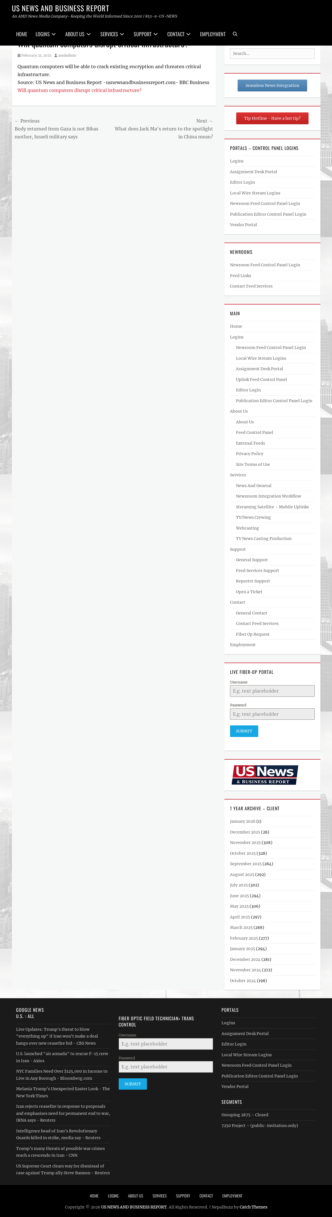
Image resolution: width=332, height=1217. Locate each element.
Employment (212, 34)
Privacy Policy (249, 453)
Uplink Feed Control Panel (261, 379)
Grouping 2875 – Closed (245, 1112)
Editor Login (242, 182)
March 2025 (241, 925)
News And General (254, 485)
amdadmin (67, 55)
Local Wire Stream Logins (255, 193)
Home (21, 34)
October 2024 (243, 978)
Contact (176, 34)
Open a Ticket (249, 591)
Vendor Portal (243, 224)
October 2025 (243, 851)
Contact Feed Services (251, 286)
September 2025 (246, 861)
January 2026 (242, 819)
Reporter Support (253, 581)
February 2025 (244, 936)
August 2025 (242, 872)
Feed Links (240, 275)
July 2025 (239, 882)
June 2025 (239, 893)
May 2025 (239, 904)
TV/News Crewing (253, 517)
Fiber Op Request (253, 634)
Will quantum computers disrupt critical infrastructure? (80, 90)
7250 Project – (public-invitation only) (260, 1123)
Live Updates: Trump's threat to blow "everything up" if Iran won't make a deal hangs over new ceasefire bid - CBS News (57, 1034)
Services (109, 34)
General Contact (251, 613)
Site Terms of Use (253, 464)
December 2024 (245, 957)
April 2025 (240, 914)
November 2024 (245, 967)
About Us (74, 34)
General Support (252, 559)
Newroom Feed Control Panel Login (265, 203)
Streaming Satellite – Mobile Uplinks (272, 506)
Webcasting (247, 528)
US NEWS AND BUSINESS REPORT (60, 8)
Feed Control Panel (254, 432)
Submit (244, 731)
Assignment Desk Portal (253, 171)
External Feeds (250, 443)
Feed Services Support (257, 570)
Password (238, 705)
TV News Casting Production (264, 538)
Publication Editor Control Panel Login (268, 214)
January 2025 (242, 946)
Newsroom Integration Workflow (268, 496)
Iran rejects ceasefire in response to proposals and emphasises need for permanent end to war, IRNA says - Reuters (63, 1111)
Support (142, 34)
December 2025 (245, 829)
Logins (43, 34)
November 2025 (245, 840)
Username (239, 682)
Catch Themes (253, 1204)
